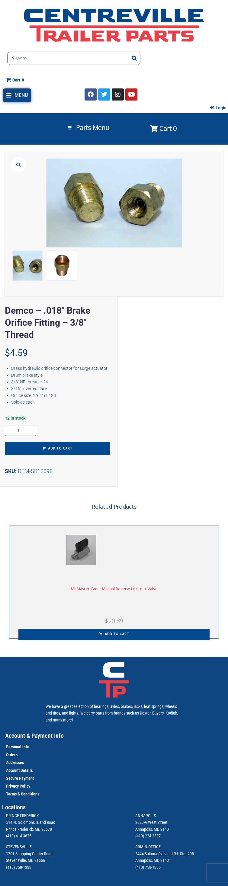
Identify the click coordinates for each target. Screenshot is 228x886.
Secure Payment (20, 778)
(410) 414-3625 (18, 835)
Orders (12, 754)
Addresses (15, 762)
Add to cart (60, 448)
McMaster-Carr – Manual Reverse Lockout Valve (114, 589)
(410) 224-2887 (148, 835)
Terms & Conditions (22, 794)
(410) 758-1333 (18, 867)
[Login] (218, 107)
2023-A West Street (151, 822)
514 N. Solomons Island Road (30, 822)
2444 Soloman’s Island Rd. (157, 853)
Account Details (19, 770)
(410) (139, 867)
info (25, 746)
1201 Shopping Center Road (29, 853)
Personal (13, 746)
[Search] (134, 58)
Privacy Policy (18, 786)
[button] (17, 95)
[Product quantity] (20, 431)
